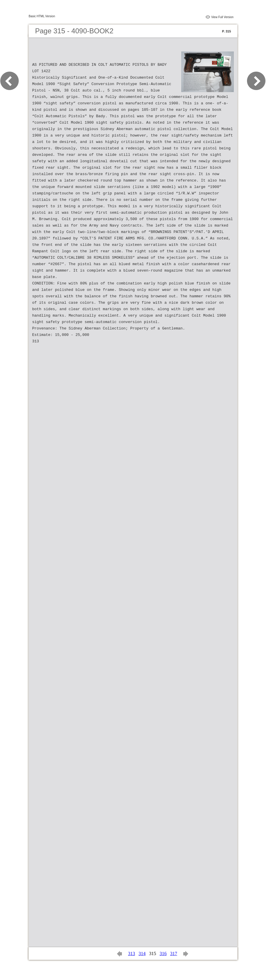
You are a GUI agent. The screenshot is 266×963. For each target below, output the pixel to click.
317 (173, 953)
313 (131, 953)
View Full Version (222, 17)
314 (142, 953)
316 (163, 953)
